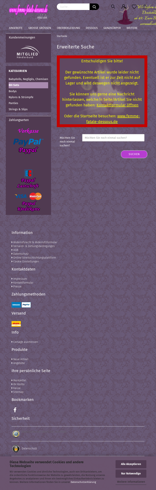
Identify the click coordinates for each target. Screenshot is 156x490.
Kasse (16, 388)
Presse (17, 286)
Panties (13, 103)
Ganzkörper (112, 28)
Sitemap (17, 392)
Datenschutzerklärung (83, 482)
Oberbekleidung (68, 28)
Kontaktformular (22, 282)
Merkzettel (19, 380)
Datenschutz (20, 253)
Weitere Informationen (131, 481)
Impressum (19, 278)
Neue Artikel (20, 359)
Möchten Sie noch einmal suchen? (67, 141)
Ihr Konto (18, 384)
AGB (15, 250)
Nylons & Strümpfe (21, 97)
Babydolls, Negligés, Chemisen (28, 79)
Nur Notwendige (131, 473)
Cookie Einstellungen (25, 261)
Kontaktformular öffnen (117, 105)
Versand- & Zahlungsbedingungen (33, 246)
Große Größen (39, 28)
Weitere (132, 28)
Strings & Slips (18, 109)
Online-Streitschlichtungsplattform (34, 257)
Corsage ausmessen (25, 342)
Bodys (13, 91)
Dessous (92, 28)
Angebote (16, 28)
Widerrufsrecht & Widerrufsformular (34, 242)
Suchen (134, 154)
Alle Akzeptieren (131, 464)
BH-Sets (14, 85)
